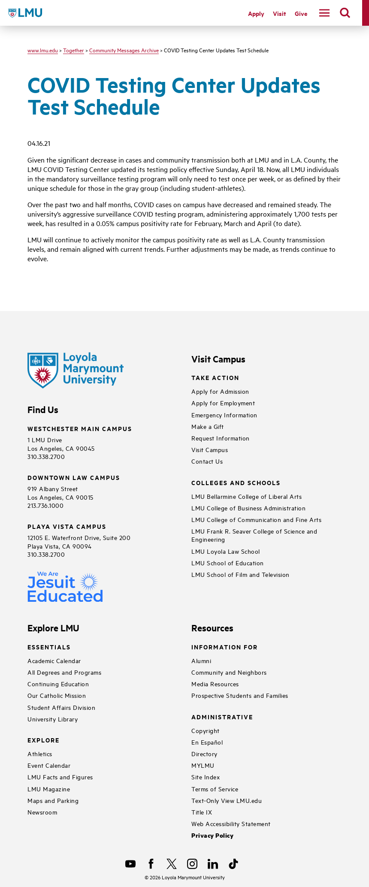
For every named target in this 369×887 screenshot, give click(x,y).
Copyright (205, 730)
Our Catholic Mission (56, 695)
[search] (345, 13)
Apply (256, 13)
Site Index (205, 776)
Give (301, 13)
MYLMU (203, 765)
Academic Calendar (54, 660)
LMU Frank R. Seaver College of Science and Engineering (254, 535)
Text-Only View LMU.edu (226, 800)
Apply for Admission (220, 391)
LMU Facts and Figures (60, 776)
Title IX (201, 812)
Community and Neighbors (229, 672)
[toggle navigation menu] (324, 13)
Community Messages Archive (124, 50)
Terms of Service (214, 788)
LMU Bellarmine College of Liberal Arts (246, 496)
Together (73, 50)
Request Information (220, 438)
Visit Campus (209, 449)
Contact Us (207, 461)
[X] (171, 864)
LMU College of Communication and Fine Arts (256, 519)
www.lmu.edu (42, 50)
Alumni (201, 660)
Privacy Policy (212, 835)
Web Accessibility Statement (231, 823)
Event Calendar (48, 765)
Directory (204, 753)
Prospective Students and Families (239, 695)
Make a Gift (207, 426)
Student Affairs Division (61, 707)
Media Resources (215, 683)
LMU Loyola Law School (225, 551)
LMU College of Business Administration (248, 508)
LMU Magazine (48, 788)
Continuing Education (58, 683)
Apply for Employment (223, 402)
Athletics (39, 753)
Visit (279, 13)
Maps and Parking (53, 800)
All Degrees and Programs (64, 672)
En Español (207, 742)
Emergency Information (224, 414)
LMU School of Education (227, 562)
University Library (52, 719)
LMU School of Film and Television (240, 574)
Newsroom (42, 812)
